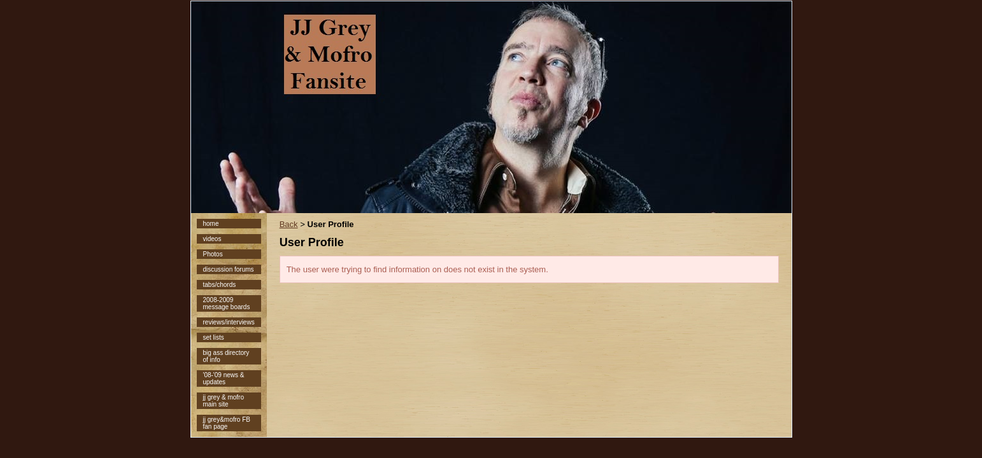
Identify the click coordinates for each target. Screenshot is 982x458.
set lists (213, 337)
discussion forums (228, 269)
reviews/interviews (229, 322)
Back (289, 224)
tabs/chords (219, 284)
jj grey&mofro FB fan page (226, 423)
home (211, 223)
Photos (213, 254)
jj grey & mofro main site (223, 401)
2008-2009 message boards (226, 303)
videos (212, 238)
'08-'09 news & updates (224, 378)
